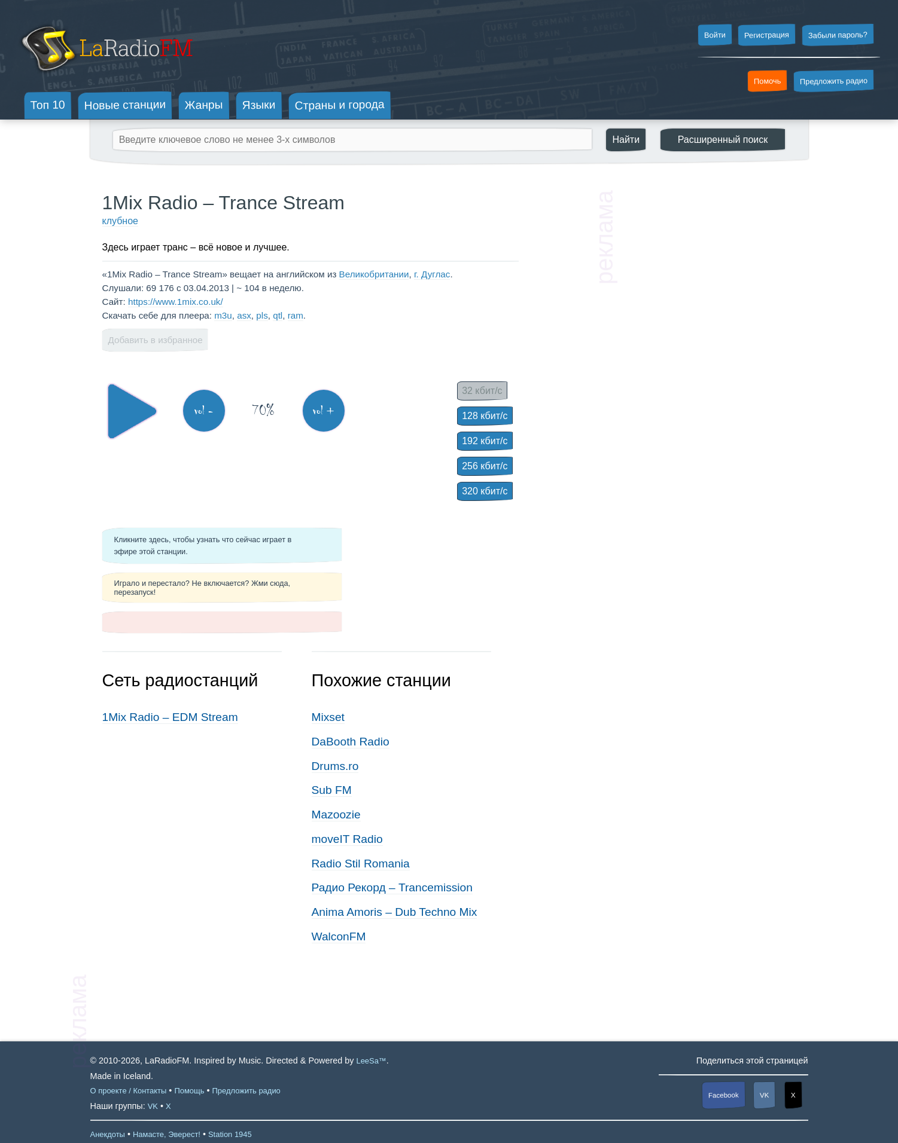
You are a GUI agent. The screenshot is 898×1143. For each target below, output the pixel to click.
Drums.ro (335, 766)
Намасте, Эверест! (166, 1134)
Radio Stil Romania (361, 863)
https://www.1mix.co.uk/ (175, 302)
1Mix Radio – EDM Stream (170, 717)
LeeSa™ (371, 1060)
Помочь (767, 81)
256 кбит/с (484, 466)
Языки (259, 105)
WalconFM (339, 936)
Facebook (723, 1095)
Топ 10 (48, 104)
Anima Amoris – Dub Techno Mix (394, 912)
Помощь (189, 1090)
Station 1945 (230, 1134)
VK (764, 1095)
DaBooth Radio (350, 741)
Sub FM (332, 790)
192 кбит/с (484, 441)
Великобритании (374, 274)
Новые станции (125, 105)
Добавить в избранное (155, 340)
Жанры (204, 104)
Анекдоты (107, 1134)
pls (261, 315)
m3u (223, 315)
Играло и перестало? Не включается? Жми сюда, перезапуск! (202, 588)
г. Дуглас (432, 274)
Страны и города (339, 105)
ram (295, 315)
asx (244, 315)
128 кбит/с (484, 416)
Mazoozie (336, 814)
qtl (277, 315)
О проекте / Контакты (128, 1090)
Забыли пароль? (837, 35)
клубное (120, 221)
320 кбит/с (484, 491)
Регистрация (766, 34)
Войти (714, 35)
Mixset (328, 717)
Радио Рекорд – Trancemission (392, 887)
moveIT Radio (347, 839)
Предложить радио (833, 81)
